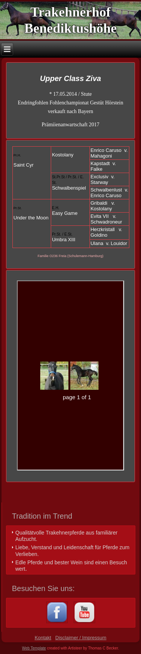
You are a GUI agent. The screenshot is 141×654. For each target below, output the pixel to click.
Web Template (34, 648)
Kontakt (43, 637)
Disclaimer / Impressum (80, 637)
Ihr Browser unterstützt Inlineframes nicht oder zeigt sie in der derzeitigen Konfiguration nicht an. (70, 375)
